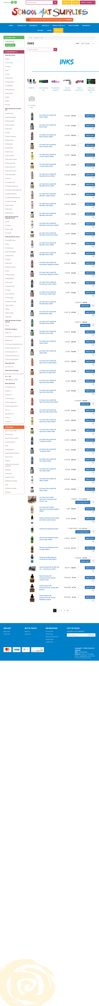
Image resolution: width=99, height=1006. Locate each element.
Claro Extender (10, 294)
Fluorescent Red (10, 163)
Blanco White (10, 313)
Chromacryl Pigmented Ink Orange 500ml (48, 548)
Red (7, 70)
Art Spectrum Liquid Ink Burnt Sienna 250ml (47, 136)
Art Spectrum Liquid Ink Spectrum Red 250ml (47, 381)
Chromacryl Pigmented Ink (14, 344)
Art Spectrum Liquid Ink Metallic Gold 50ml (47, 214)
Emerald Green (10, 89)
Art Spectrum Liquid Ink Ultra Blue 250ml (47, 460)
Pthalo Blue (9, 144)
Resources (33, 25)
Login (75, 2)
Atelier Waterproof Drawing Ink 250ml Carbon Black (49, 519)
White (7, 59)
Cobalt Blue (9, 86)
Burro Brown (9, 305)
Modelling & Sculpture (11, 481)
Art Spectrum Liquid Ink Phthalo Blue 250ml (47, 303)
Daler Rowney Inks (12, 348)
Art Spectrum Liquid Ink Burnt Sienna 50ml (47, 145)
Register (66, 2)
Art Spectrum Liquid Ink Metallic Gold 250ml (47, 204)
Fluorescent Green (11, 171)
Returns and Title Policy (52, 637)
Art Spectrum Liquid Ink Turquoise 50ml (47, 450)
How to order (73, 25)
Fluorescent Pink (10, 167)
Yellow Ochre (10, 113)
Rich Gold (9, 263)
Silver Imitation (10, 125)
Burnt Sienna (9, 213)
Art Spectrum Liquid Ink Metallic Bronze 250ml (47, 175)
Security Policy (50, 639)
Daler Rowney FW (12, 406)
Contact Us (22, 25)
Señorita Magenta (11, 252)
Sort (77, 43)
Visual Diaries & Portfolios (12, 453)
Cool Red (8, 233)
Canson (9, 395)
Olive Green (9, 93)
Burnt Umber (10, 205)
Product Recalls (59, 25)
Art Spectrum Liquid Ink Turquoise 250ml (47, 440)
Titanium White (10, 121)
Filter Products (11, 52)
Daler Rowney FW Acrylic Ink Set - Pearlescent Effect (49, 568)
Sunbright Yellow (10, 240)
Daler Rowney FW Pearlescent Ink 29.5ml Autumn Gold (47, 578)
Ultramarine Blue (11, 117)
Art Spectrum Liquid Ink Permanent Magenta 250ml (49, 263)
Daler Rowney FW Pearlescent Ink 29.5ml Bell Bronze (48, 588)
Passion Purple (10, 275)
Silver (7, 244)
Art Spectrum (11, 387)
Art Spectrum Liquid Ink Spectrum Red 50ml (47, 391)
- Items (86, 2)
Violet (7, 74)
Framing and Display (10, 488)
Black (7, 101)
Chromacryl (10, 398)
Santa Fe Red (9, 255)
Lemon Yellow (10, 155)
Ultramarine (9, 78)
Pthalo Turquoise (11, 136)
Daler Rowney (11, 402)
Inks (8, 333)
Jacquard (10, 414)
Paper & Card (9, 457)
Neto (89, 658)
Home (11, 25)
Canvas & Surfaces (10, 442)
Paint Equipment (9, 449)
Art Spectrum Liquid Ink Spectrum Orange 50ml (47, 371)
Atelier (9, 391)
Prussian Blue (10, 82)
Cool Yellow (9, 63)
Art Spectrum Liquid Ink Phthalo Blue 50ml (47, 312)
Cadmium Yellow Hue (12, 186)
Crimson (8, 178)
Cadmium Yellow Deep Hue (13, 190)
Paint (6, 446)
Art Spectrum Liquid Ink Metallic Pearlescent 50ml (48, 234)
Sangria (8, 259)
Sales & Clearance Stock (11, 438)
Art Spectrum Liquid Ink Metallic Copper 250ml (47, 195)
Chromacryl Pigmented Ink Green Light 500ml (48, 538)
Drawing (7, 460)
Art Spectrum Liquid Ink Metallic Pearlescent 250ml (48, 224)
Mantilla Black (10, 278)
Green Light (9, 229)
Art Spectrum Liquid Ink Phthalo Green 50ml (47, 332)
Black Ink (9, 340)
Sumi (8, 417)
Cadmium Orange (11, 201)
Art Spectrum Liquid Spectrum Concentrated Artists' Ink (47, 499)
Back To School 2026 (11, 431)
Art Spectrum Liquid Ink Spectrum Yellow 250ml (47, 421)
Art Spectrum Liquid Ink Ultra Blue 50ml (47, 470)
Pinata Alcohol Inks (12, 355)
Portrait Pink (9, 148)
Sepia (7, 97)
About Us (27, 631)
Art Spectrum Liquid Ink (13, 336)
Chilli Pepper (9, 298)
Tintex (8, 421)
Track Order (7, 634)
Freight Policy (49, 642)
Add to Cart (90, 116)
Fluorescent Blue (10, 174)
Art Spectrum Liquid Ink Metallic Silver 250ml (47, 244)
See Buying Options (83, 502)
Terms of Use (49, 631)
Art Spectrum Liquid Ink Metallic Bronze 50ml (47, 185)
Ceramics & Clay (9, 477)
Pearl (7, 271)
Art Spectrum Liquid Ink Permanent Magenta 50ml (48, 273)
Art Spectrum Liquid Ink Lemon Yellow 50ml (47, 165)
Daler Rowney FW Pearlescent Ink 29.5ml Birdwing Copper (47, 597)
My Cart (40, 30)
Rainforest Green (11, 267)
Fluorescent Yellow (11, 159)
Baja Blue (8, 317)
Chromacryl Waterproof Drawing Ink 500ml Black (48, 558)
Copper (8, 290)
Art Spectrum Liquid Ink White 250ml (47, 480)
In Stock (10, 367)
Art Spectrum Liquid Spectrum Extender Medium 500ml (49, 509)
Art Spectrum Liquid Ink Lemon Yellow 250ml (47, 155)
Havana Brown (10, 286)
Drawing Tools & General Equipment (12, 465)
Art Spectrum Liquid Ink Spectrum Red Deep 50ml (48, 411)
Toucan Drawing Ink (12, 359)
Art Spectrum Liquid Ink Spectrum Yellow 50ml (47, 430)
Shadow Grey (10, 248)
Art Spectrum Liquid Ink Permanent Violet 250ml (47, 283)
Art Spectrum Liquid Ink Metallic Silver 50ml (47, 254)
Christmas (8, 492)
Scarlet (8, 105)
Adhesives (8, 470)
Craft (6, 484)
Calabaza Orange (11, 301)
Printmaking (8, 473)
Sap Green (9, 129)
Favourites (86, 25)
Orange (8, 66)
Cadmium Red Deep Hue (13, 197)
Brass (7, 309)
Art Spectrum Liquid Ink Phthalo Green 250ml (47, 322)
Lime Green (9, 282)
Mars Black (9, 209)
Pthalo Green (10, 140)
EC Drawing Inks (11, 352)
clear (16, 379)
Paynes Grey (9, 152)
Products (45, 25)
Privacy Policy (49, 634)
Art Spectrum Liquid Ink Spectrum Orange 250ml (47, 362)
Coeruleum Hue (10, 182)
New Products (9, 434)
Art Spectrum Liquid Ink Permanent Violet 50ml (47, 293)
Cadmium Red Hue (11, 194)
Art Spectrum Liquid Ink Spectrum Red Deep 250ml (48, 401)
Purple (8, 132)
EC (8, 410)
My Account (7, 631)
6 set (7, 325)
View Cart (10, 45)
